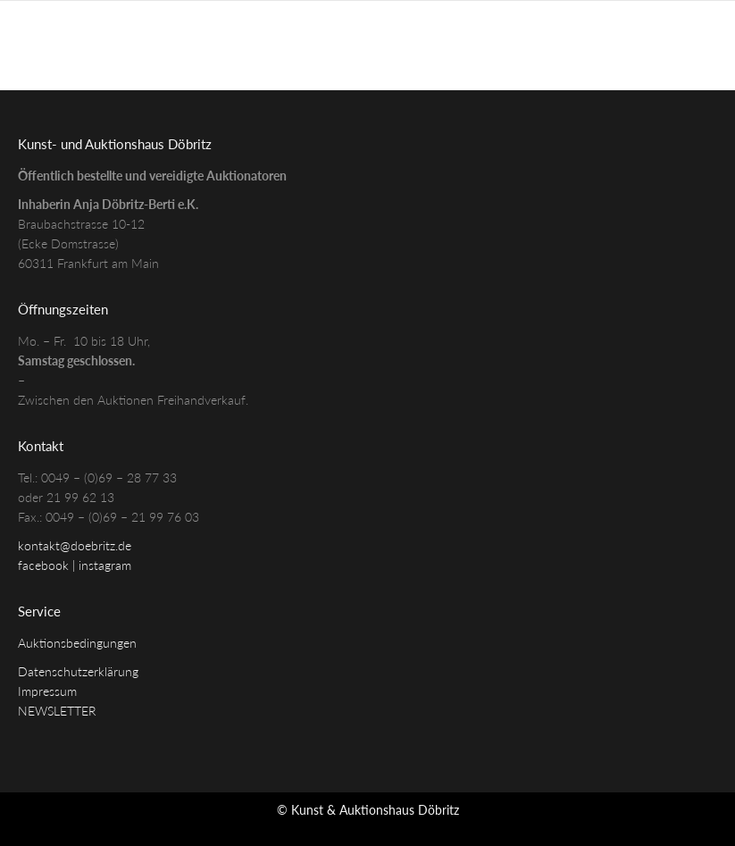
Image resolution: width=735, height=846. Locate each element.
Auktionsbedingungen (77, 642)
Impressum (47, 691)
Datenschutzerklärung (78, 671)
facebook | (48, 565)
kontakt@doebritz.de (74, 545)
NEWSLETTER (57, 710)
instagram (105, 565)
